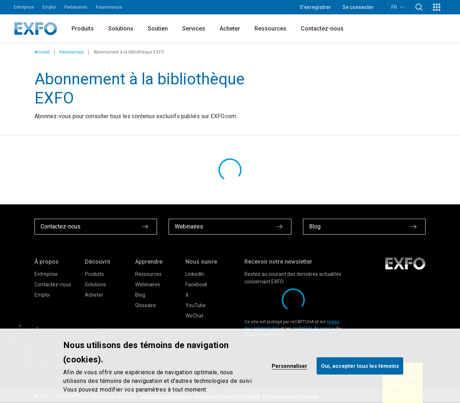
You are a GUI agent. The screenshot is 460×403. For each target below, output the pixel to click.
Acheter (230, 28)
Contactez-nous (322, 28)
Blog (140, 295)
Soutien (158, 28)
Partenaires (75, 7)
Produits (83, 28)
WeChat (194, 316)
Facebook (196, 284)
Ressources (270, 28)
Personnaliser (289, 365)
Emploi (49, 7)
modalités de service (314, 328)
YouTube (195, 305)
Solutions (120, 28)
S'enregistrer (315, 7)
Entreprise (24, 7)
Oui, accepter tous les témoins (360, 365)
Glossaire (145, 305)
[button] (419, 7)
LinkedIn (194, 274)
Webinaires (147, 284)
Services (193, 28)
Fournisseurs (109, 7)
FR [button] (397, 7)
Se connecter (358, 7)
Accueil (42, 52)
